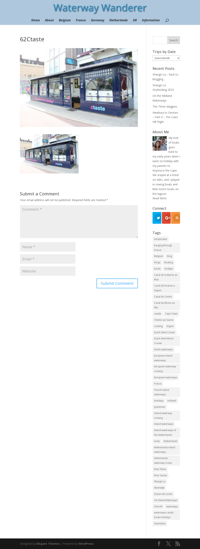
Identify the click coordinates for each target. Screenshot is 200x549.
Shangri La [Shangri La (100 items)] (159, 481)
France (81, 20)
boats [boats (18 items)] (157, 268)
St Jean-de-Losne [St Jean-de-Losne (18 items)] (163, 494)
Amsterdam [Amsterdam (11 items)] (160, 239)
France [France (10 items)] (158, 383)
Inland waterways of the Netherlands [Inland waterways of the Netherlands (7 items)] (165, 433)
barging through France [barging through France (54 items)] (163, 248)
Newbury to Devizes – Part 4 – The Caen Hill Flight (165, 117)
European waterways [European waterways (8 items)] (165, 377)
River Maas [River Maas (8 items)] (160, 469)
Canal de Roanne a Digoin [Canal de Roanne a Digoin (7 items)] (164, 288)
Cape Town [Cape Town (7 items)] (171, 313)
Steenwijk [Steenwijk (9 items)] (159, 487)
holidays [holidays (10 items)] (158, 400)
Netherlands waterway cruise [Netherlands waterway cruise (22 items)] (163, 460)
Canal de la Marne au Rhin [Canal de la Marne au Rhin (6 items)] (165, 277)
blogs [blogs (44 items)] (157, 262)
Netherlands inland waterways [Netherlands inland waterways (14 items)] (164, 450)
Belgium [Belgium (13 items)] (158, 256)
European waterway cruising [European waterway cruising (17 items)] (165, 369)
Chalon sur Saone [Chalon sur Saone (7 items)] (163, 320)
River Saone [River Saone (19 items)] (160, 475)
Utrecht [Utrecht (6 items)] (158, 506)
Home (35, 20)
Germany (97, 20)
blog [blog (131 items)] (169, 256)
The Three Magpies (165, 106)
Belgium (65, 20)
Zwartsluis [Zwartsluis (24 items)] (159, 523)
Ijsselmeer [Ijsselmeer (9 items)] (159, 407)
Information (151, 20)
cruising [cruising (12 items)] (158, 326)
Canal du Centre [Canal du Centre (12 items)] (163, 296)
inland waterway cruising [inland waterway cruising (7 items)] (163, 416)
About (49, 20)
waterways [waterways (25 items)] (172, 506)
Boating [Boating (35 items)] (168, 262)
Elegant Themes (48, 543)
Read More (160, 198)
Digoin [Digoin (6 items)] (170, 326)
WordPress (86, 543)
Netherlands (118, 20)
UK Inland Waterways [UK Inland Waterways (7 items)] (165, 500)
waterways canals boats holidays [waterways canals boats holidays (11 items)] (163, 515)
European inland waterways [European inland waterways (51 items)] (163, 358)
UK (135, 20)
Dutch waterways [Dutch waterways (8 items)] (163, 349)
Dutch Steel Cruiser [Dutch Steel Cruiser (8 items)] (164, 332)
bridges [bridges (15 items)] (168, 268)
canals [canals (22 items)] (157, 313)
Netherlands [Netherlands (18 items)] (170, 441)
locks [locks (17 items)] (157, 441)
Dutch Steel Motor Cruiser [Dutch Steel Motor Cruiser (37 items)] (164, 341)
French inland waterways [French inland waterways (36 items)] (161, 392)
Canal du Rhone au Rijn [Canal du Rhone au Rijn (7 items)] (164, 305)
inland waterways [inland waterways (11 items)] (163, 424)
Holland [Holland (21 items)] (171, 400)
